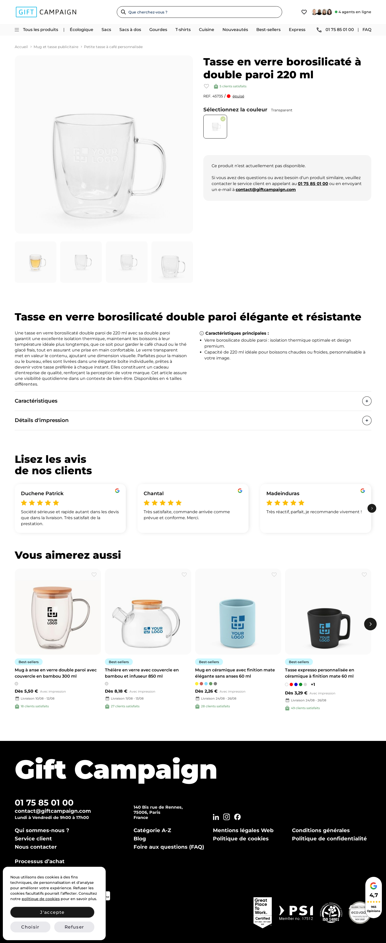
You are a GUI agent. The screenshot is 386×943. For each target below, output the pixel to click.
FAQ (366, 29)
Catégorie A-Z (152, 830)
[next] (371, 508)
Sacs (106, 29)
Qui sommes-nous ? (42, 830)
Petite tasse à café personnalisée (113, 47)
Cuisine (206, 29)
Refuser (74, 927)
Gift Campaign (116, 769)
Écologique (81, 29)
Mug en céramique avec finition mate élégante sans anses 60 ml (235, 673)
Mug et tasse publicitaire (56, 47)
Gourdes (158, 29)
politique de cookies (41, 898)
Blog (140, 838)
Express (297, 29)
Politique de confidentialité (329, 838)
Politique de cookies (241, 838)
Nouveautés (235, 29)
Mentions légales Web (243, 830)
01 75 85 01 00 (44, 803)
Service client (33, 838)
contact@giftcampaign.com (53, 811)
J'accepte (52, 912)
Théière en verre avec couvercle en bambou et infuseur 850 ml (142, 673)
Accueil (21, 47)
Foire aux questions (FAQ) (169, 847)
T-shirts (183, 29)
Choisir (30, 927)
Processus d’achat (40, 861)
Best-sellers (268, 29)
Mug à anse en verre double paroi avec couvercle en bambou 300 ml (56, 673)
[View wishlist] (304, 12)
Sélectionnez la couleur (247, 109)
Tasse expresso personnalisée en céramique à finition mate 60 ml (319, 673)
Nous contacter (36, 847)
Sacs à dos (130, 29)
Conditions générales (321, 830)
